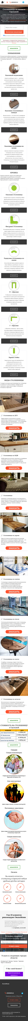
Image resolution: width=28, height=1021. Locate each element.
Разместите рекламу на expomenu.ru (14, 974)
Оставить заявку (14, 1000)
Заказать (14, 94)
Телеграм (14, 43)
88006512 (14, 2)
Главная (3, 932)
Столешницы (9, 932)
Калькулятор (14, 48)
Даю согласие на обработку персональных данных (14, 35)
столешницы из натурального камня (17, 20)
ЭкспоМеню (5, 984)
